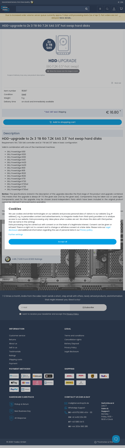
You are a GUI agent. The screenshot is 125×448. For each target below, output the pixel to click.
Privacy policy (86, 230)
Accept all (62, 241)
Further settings (16, 234)
